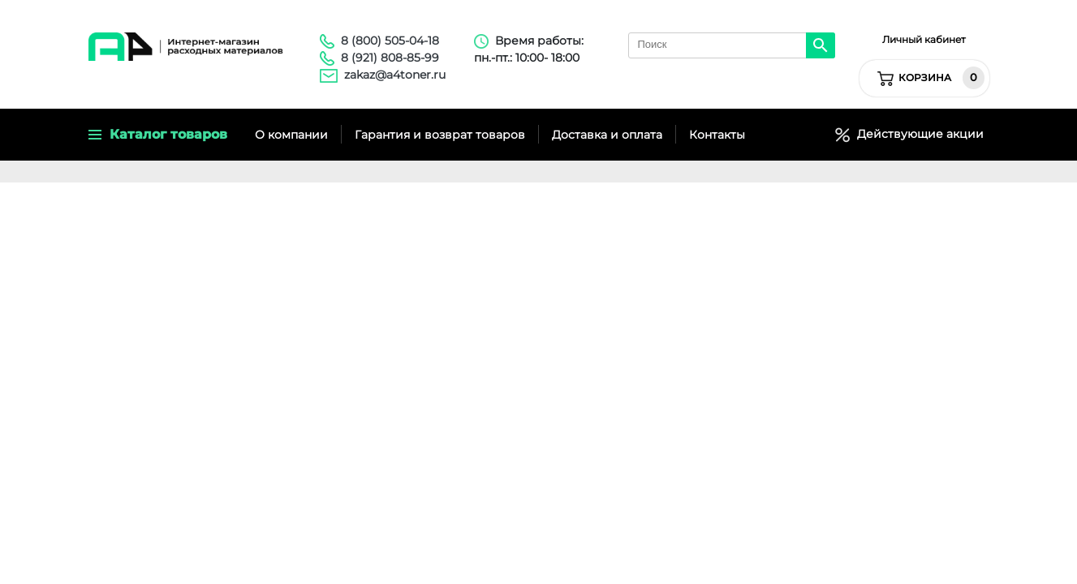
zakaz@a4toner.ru (395, 74)
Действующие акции (917, 134)
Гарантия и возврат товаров (440, 134)
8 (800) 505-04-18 (390, 40)
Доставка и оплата (607, 134)
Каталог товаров (157, 134)
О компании (291, 134)
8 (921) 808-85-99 (390, 57)
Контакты (717, 134)
